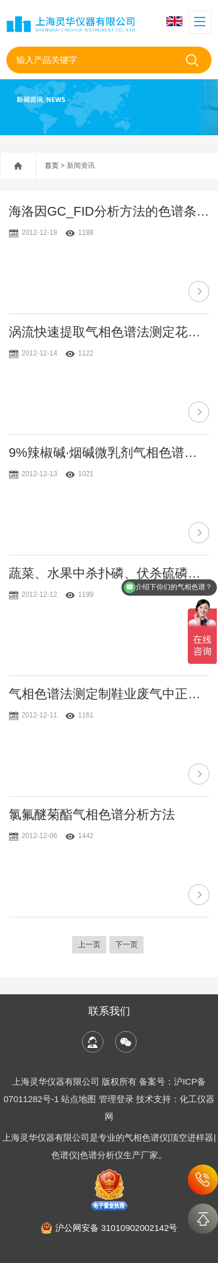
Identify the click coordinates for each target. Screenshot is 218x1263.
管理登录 (116, 1099)
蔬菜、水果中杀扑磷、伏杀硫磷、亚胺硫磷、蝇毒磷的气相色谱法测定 (109, 573)
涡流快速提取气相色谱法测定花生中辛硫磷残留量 (109, 332)
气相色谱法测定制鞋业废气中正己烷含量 (109, 694)
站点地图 (78, 1099)
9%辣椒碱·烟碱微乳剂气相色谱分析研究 (109, 452)
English (174, 21)
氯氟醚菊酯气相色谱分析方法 (92, 814)
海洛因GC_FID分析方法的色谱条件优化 (109, 211)
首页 (52, 165)
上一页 (89, 944)
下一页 (126, 944)
